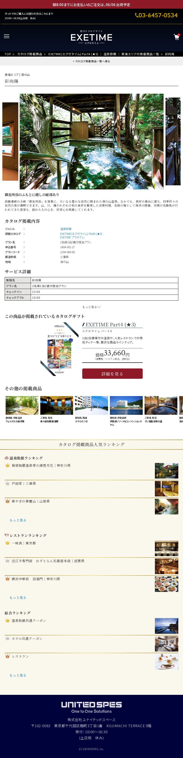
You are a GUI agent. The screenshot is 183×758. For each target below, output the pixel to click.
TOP (8, 54)
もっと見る (18, 520)
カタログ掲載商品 (29, 54)
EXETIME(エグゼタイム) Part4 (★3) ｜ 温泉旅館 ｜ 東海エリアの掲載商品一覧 (104, 54)
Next (147, 141)
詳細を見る (112, 374)
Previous (35, 141)
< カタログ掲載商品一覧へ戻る (91, 61)
